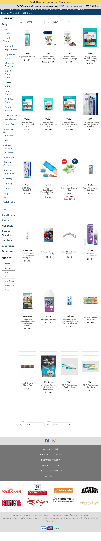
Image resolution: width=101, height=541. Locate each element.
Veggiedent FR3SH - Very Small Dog (90, 69)
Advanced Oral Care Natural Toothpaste (27, 266)
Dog (18, 19)
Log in (68, 7)
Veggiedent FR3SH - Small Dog (27, 134)
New (3, 19)
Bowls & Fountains (8, 173)
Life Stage (9, 277)
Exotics (6, 218)
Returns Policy (50, 470)
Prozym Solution (48, 330)
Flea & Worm (6, 49)
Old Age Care (9, 108)
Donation (7, 248)
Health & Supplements (10, 57)
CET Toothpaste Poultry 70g (69, 396)
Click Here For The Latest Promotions (50, 2)
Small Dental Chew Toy (27, 394)
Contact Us (50, 485)
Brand (7, 260)
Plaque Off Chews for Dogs (69, 68)
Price (7, 286)
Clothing (7, 180)
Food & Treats (7, 41)
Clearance (78, 19)
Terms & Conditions (50, 480)
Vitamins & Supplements (11, 124)
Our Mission (50, 459)
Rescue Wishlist (10, 23)
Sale (11, 19)
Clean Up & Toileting (9, 137)
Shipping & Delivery (50, 464)
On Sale (6, 237)
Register (79, 7)
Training (7, 185)
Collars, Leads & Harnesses (8, 151)
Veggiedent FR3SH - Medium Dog (48, 134)
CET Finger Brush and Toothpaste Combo (90, 134)
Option (8, 264)
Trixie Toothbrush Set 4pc (90, 199)
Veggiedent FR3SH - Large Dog (69, 134)
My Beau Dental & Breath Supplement (48, 397)
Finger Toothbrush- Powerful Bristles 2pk (48, 201)
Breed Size (9, 282)
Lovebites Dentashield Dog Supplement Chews (27, 332)
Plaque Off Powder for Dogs (48, 68)
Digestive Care (10, 65)
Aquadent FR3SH (27, 67)
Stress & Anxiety (9, 73)
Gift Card (27, 23)
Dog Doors (9, 195)
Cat (25, 19)
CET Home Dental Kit (27, 199)
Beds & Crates (7, 165)
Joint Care (7, 100)
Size (6, 269)
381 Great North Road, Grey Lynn (54, 11)
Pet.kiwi (74, 524)
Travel (6, 190)
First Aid (9, 130)
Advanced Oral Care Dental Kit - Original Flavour (69, 331)
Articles (84, 524)
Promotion (9, 273)
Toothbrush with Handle (69, 263)
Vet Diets (65, 19)
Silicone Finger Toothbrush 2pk (48, 263)
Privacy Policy (50, 475)
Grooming (8, 159)
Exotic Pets (50, 19)
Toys (5, 143)
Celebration (9, 200)
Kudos (87, 527)
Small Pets (36, 19)
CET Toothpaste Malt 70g (90, 396)
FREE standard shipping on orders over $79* (40, 6)
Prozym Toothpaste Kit (90, 265)
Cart (94, 6)
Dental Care (8, 92)
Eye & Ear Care (9, 116)
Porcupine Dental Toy (69, 199)
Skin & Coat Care (8, 82)
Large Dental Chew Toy (90, 329)
